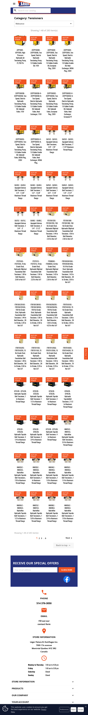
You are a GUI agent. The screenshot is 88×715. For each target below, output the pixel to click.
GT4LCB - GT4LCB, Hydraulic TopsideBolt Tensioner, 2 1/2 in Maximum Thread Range (67, 399)
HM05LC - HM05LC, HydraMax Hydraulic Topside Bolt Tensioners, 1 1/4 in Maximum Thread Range (68, 475)
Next (69, 538)
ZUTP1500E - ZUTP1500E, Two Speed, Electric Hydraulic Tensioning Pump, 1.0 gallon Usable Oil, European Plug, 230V (52, 59)
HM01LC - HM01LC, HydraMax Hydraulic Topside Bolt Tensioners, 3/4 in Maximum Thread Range (68, 437)
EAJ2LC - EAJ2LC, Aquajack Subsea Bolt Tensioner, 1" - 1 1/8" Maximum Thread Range (68, 144)
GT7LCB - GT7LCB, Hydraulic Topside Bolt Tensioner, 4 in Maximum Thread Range (52, 434)
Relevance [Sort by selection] (44, 23)
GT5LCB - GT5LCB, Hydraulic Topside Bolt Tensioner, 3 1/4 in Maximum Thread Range (20, 436)
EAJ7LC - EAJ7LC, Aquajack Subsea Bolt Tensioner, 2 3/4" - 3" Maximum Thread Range (20, 227)
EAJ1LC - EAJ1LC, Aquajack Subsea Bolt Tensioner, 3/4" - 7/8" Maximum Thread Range (52, 146)
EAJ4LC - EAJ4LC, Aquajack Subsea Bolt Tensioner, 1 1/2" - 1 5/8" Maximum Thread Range (36, 191)
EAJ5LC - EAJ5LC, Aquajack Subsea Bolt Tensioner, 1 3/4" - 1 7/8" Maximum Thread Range (52, 191)
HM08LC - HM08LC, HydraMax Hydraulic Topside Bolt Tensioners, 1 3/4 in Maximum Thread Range (52, 513)
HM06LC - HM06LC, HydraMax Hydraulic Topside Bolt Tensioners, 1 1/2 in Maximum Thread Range (20, 513)
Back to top (63, 545)
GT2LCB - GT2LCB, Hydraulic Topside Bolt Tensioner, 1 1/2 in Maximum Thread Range (36, 397)
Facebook (66, 579)
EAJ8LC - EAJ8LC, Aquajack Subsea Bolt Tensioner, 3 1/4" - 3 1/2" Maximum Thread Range (36, 227)
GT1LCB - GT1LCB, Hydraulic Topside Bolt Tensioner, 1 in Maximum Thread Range (20, 396)
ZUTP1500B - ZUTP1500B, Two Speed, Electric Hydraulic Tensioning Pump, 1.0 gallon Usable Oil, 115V (36, 58)
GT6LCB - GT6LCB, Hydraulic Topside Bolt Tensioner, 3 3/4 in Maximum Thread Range (36, 436)
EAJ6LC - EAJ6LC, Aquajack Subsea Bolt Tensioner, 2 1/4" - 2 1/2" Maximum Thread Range (68, 191)
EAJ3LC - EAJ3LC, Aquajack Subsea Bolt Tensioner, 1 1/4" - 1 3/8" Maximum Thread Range (20, 191)
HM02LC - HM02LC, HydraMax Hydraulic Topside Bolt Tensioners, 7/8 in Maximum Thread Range (20, 475)
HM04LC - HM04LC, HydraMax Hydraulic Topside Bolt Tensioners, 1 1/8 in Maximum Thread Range (52, 475)
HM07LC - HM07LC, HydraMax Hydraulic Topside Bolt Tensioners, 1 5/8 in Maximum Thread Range (36, 513)
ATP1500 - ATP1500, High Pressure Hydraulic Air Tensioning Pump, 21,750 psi (20, 56)
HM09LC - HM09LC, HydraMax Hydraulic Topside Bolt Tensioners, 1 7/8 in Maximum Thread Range (68, 513)
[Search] (32, 10)
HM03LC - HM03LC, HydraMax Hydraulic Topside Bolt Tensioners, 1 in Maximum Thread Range (36, 475)
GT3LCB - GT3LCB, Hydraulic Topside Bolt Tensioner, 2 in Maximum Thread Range (52, 397)
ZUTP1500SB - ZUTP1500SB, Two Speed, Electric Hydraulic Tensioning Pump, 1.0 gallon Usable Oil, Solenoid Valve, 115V (20, 102)
